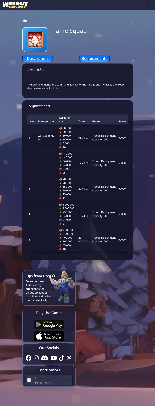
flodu (38, 378)
